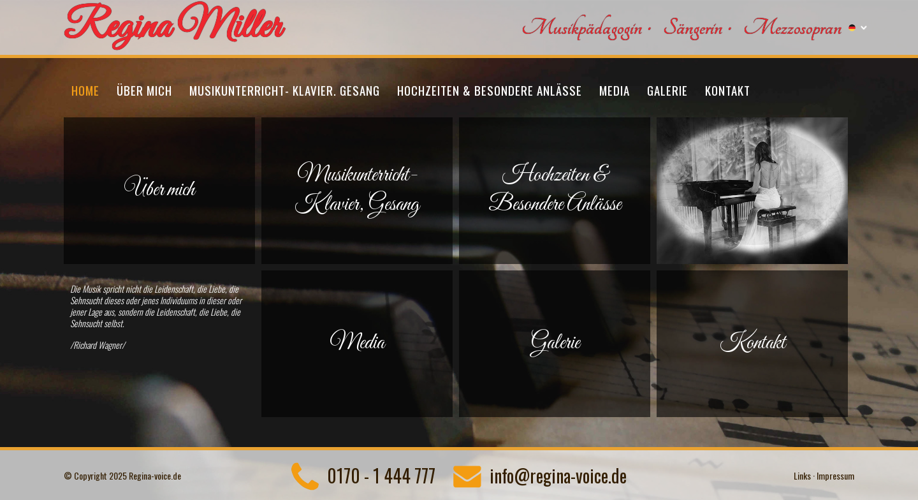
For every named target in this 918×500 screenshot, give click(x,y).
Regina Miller (172, 28)
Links (802, 475)
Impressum (835, 475)
